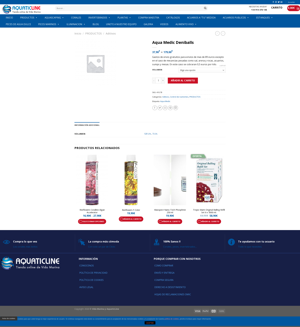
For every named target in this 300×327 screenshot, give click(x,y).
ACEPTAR (150, 323)
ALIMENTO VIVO (186, 24)
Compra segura (163, 280)
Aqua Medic (165, 101)
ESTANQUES (264, 17)
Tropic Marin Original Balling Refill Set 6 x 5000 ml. (209, 211)
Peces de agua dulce (18, 24)
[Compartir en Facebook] (154, 107)
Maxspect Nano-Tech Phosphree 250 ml (170, 211)
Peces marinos (48, 24)
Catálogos (173, 17)
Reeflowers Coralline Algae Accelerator (92, 211)
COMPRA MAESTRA (148, 17)
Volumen (157, 70)
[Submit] (205, 8)
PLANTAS (124, 17)
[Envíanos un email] (281, 2)
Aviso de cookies (8, 318)
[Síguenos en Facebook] (273, 2)
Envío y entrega (164, 272)
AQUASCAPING (54, 17)
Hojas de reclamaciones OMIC (172, 294)
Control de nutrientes (179, 96)
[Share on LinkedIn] (175, 107)
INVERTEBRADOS (99, 17)
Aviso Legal (86, 287)
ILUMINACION (76, 24)
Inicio (77, 33)
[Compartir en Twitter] (160, 107)
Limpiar (222, 66)
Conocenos (86, 265)
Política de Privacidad (93, 272)
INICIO (9, 17)
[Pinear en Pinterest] (170, 107)
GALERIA (148, 24)
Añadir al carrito (183, 80)
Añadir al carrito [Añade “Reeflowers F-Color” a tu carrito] (132, 219)
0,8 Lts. (147, 133)
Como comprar (163, 265)
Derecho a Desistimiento (170, 287)
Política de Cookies (91, 280)
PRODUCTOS (28, 17)
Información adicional (87, 125)
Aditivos (111, 33)
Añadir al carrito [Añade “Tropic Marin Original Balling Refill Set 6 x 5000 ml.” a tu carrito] (210, 221)
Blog (96, 24)
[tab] (87, 125)
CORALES (76, 17)
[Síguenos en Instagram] (276, 2)
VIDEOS (164, 24)
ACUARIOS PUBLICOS (236, 17)
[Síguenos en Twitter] (279, 2)
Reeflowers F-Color (131, 210)
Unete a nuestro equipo (121, 24)
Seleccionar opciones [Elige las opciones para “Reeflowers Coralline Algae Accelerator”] (93, 221)
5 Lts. (155, 133)
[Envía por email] (165, 107)
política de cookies (172, 319)
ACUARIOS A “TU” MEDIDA (201, 17)
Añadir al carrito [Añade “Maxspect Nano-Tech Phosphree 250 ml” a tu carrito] (171, 221)
